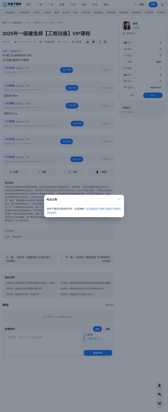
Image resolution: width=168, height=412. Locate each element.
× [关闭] (119, 199)
